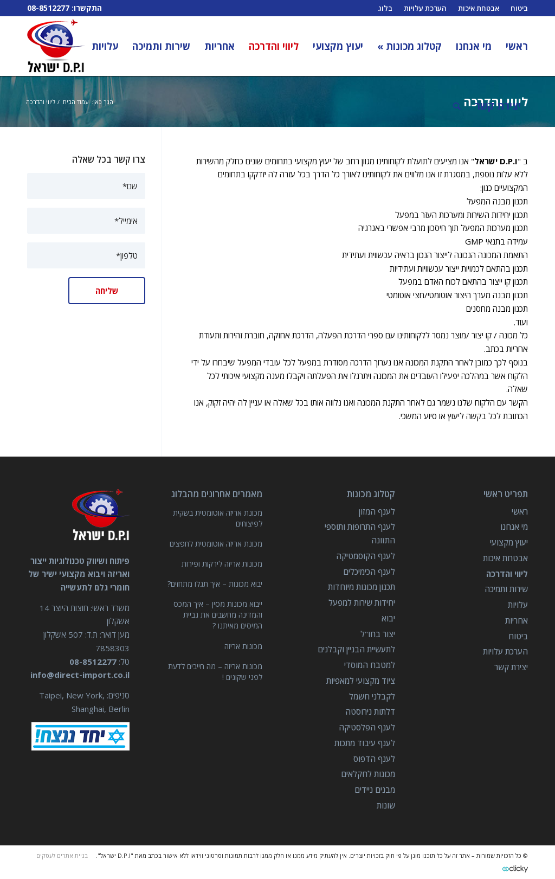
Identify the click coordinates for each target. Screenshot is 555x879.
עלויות (518, 604)
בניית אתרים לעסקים (62, 855)
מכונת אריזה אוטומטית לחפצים (216, 543)
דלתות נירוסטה (370, 711)
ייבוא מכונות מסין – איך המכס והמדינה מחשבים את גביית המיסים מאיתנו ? (217, 615)
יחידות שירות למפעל (361, 602)
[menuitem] (513, 46)
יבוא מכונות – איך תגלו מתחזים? (214, 584)
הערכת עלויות (505, 651)
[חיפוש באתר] (457, 106)
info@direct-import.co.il (80, 674)
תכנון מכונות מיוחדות (361, 586)
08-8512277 (48, 8)
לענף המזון (377, 511)
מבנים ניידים (374, 789)
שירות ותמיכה (506, 588)
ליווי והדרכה (507, 573)
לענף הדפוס (374, 758)
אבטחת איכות (505, 558)
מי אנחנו (514, 526)
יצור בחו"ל (377, 633)
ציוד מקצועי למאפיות (360, 680)
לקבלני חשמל (372, 696)
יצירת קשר (511, 667)
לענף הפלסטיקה (367, 727)
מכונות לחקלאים (368, 773)
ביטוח (518, 636)
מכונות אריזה (243, 646)
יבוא (388, 618)
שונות (386, 805)
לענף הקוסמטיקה (365, 555)
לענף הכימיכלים (369, 571)
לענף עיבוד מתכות (364, 742)
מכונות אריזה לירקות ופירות (222, 564)
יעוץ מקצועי (509, 542)
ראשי (520, 511)
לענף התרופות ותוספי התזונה (360, 533)
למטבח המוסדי (369, 664)
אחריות (516, 620)
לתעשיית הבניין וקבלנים (356, 649)
